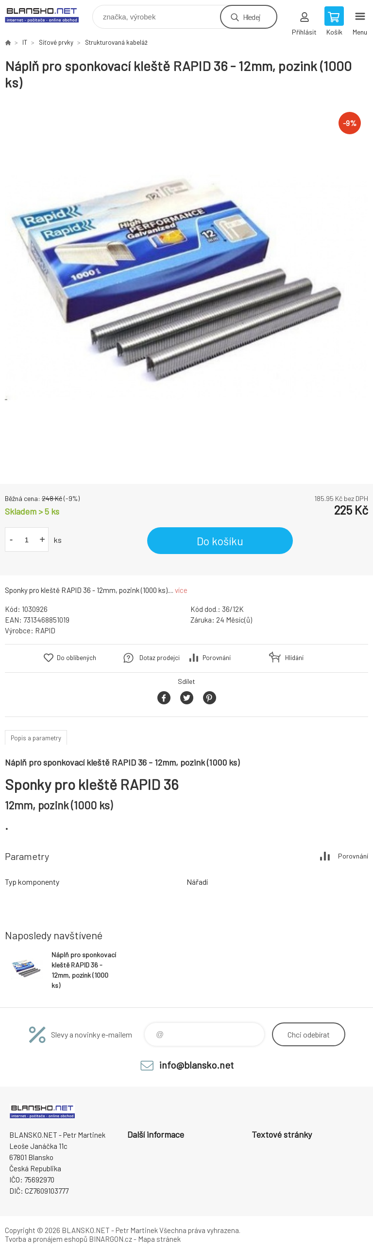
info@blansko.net (196, 1065)
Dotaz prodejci (159, 658)
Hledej (251, 16)
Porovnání (217, 658)
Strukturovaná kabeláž (116, 42)
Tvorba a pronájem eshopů (46, 1239)
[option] (186, 287)
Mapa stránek (159, 1239)
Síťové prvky (56, 42)
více (181, 590)
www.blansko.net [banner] (48, 14)
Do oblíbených (76, 658)
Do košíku (220, 541)
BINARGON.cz (110, 1239)
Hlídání (294, 658)
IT (24, 42)
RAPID (45, 630)
